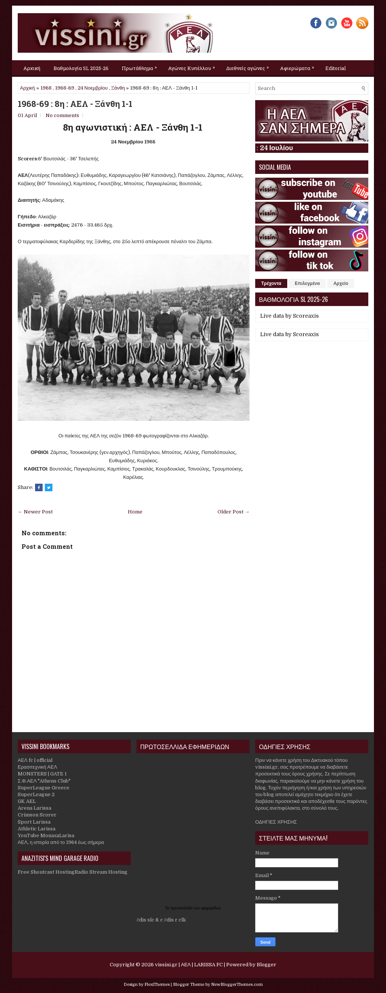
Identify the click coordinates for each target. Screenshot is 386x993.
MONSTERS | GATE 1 (42, 774)
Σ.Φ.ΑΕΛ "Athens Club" (44, 781)
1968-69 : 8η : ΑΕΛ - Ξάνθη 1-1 (75, 103)
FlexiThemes (157, 984)
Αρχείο (340, 283)
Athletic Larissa (36, 829)
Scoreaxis (306, 316)
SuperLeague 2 (36, 794)
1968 (46, 88)
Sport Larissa (34, 822)
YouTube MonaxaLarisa (46, 835)
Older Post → (234, 512)
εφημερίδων (211, 908)
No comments (62, 115)
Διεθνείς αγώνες (249, 66)
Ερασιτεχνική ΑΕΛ (37, 767)
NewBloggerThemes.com (237, 984)
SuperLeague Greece (43, 787)
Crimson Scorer (37, 815)
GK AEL (27, 801)
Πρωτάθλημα (141, 66)
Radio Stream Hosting (101, 872)
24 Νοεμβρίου (93, 88)
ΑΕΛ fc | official (35, 760)
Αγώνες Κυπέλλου (193, 66)
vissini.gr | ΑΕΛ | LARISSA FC (189, 964)
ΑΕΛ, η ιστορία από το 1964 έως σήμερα (61, 842)
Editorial (335, 68)
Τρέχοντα (271, 283)
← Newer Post (35, 512)
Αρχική (31, 68)
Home (135, 512)
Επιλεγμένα (307, 283)
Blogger (266, 964)
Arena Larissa (34, 808)
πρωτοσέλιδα (182, 908)
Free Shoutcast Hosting (46, 872)
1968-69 (64, 88)
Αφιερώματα (299, 66)
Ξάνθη (118, 88)
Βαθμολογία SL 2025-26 (81, 68)
